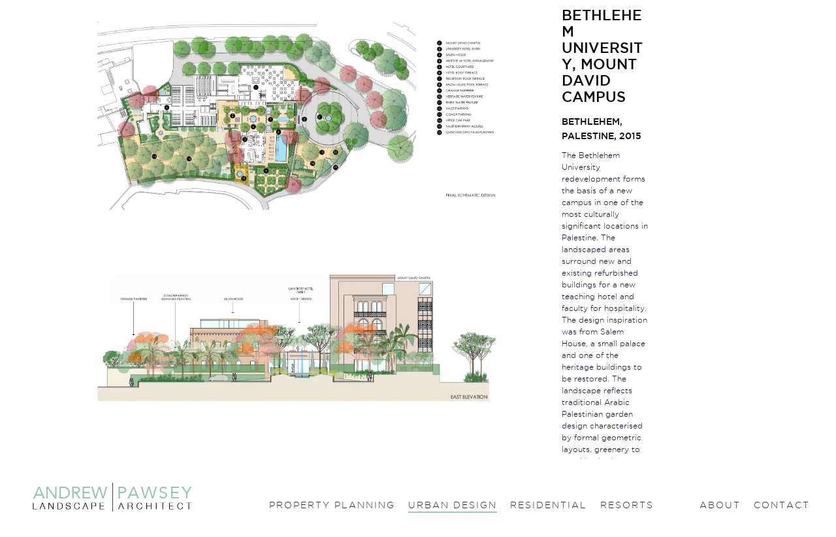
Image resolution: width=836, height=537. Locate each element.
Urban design (452, 505)
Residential (548, 505)
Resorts (627, 505)
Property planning (332, 505)
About (720, 505)
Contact (782, 505)
